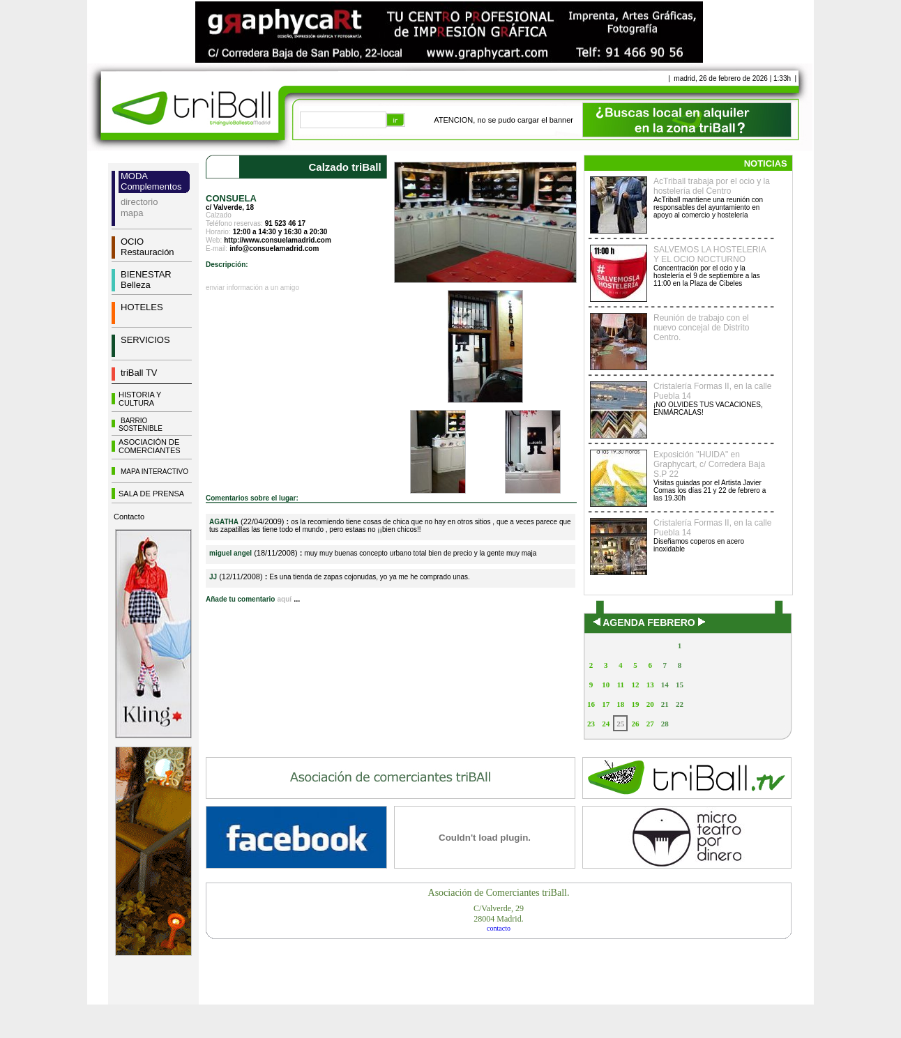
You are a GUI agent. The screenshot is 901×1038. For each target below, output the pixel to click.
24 (606, 723)
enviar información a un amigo (252, 287)
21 (665, 704)
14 (665, 684)
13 (650, 684)
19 (635, 704)
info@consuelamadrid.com (274, 248)
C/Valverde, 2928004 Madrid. (499, 913)
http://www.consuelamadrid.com (277, 240)
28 (665, 723)
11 (620, 684)
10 (606, 684)
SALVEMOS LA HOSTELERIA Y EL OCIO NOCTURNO (709, 254)
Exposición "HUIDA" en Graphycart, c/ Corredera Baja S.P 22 (709, 464)
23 (591, 723)
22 (679, 704)
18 (620, 704)
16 (591, 704)
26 (635, 723)
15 (679, 684)
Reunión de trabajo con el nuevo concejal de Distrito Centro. (701, 327)
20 (650, 704)
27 (650, 723)
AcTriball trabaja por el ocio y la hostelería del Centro (711, 186)
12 (635, 684)
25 (620, 723)
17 (606, 704)
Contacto (129, 516)
